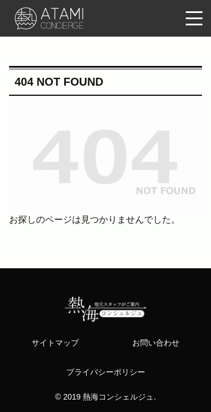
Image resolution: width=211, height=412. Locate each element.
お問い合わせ (155, 342)
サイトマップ (55, 342)
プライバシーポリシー (105, 371)
